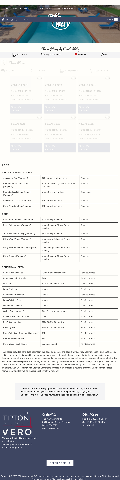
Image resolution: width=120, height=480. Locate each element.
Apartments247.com (32, 476)
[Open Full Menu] (112, 3)
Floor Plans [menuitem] (34, 21)
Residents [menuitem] (86, 21)
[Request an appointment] (11, 3)
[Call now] (21, 3)
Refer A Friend (60, 463)
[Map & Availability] (51, 55)
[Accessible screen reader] (3, 3)
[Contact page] (7, 3)
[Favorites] (80, 55)
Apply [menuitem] (110, 21)
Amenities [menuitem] (11, 21)
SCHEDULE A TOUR (18, 8)
